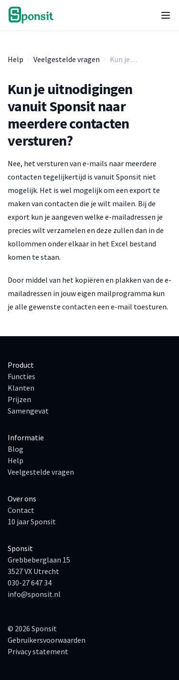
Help (15, 59)
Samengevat (28, 410)
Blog (15, 449)
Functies (21, 376)
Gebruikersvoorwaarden (46, 640)
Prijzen (19, 399)
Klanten (21, 388)
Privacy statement (38, 651)
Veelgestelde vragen (66, 59)
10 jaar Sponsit (32, 521)
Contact (21, 510)
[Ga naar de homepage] (31, 15)
